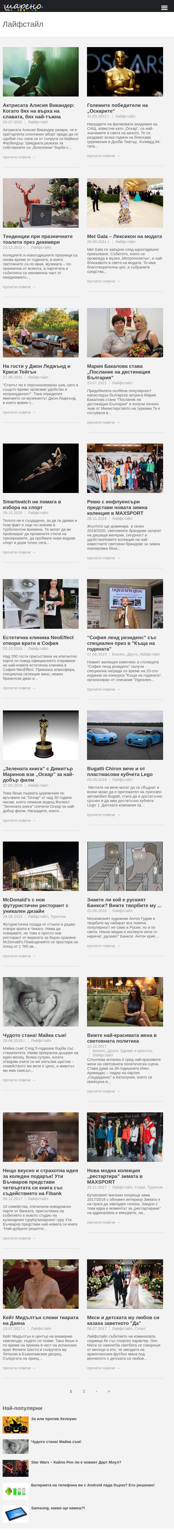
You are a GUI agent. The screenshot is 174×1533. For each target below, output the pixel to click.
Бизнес (118, 654)
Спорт (140, 1187)
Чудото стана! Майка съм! (34, 1035)
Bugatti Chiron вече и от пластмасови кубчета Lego (119, 771)
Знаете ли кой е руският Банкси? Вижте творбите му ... (124, 902)
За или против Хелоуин (53, 1418)
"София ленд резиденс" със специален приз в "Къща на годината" (121, 643)
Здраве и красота (135, 1050)
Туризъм (58, 916)
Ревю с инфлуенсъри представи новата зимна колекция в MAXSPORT (117, 507)
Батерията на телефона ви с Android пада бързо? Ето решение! (93, 1485)
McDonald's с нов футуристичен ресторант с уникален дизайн (35, 905)
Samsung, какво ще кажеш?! (58, 1508)
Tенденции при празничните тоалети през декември (38, 239)
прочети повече (17, 157)
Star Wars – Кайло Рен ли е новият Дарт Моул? (76, 1462)
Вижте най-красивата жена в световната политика (122, 1038)
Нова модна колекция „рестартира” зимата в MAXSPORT (114, 1176)
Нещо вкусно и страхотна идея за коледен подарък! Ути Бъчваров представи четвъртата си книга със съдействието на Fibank (40, 1182)
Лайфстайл (38, 122)
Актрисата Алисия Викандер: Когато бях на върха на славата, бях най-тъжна (39, 110)
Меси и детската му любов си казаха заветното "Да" (123, 1320)
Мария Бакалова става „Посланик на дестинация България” (118, 371)
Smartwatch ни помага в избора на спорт (32, 504)
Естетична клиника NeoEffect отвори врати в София (38, 640)
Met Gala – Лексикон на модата (124, 236)
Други (132, 654)
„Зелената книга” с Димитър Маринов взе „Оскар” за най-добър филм (38, 774)
